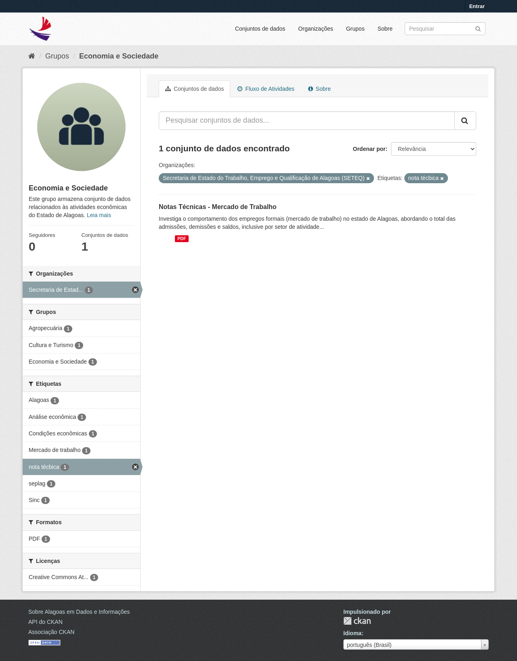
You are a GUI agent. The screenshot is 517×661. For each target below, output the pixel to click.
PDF (181, 238)
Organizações (315, 28)
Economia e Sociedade (118, 56)
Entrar (477, 6)
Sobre (385, 28)
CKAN (357, 621)
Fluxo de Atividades (265, 89)
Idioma (352, 633)
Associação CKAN (51, 632)
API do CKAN (45, 622)
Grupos (355, 28)
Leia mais (99, 215)
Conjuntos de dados (260, 28)
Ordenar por (369, 149)
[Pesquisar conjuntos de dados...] (307, 120)
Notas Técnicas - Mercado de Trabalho (218, 206)
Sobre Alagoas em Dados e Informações (79, 612)
